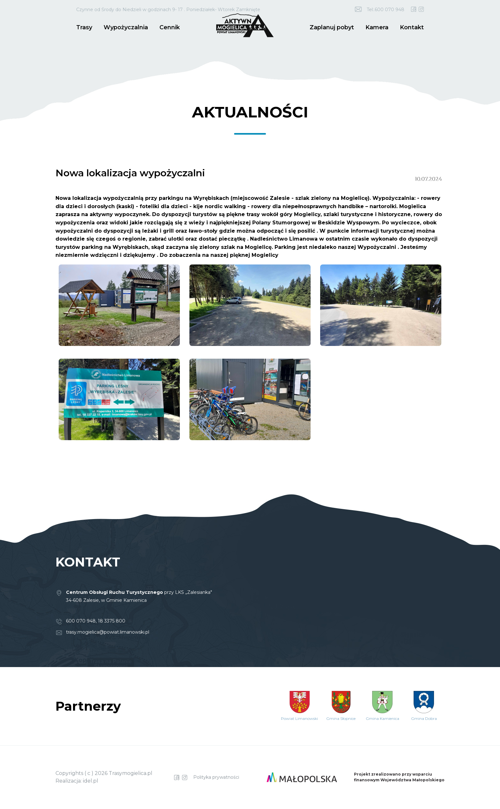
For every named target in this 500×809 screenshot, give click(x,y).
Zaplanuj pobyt (332, 27)
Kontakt (412, 27)
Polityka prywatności (216, 777)
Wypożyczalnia (126, 27)
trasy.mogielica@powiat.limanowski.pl (107, 632)
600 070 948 (81, 621)
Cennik (169, 27)
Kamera (376, 27)
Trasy (84, 27)
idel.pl (90, 781)
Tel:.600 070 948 (385, 9)
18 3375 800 (111, 621)
